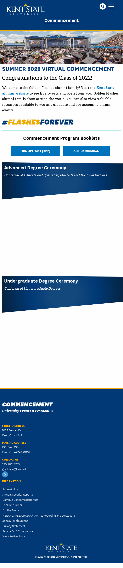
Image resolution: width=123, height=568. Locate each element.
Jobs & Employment (15, 520)
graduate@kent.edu (14, 469)
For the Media (10, 510)
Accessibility (10, 489)
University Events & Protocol (25, 410)
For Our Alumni (12, 504)
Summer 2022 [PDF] (35, 150)
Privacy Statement (13, 525)
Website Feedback (13, 536)
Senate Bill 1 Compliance (17, 531)
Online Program (86, 150)
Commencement (61, 20)
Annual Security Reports (17, 494)
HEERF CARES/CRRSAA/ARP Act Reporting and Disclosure (38, 515)
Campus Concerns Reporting (20, 499)
